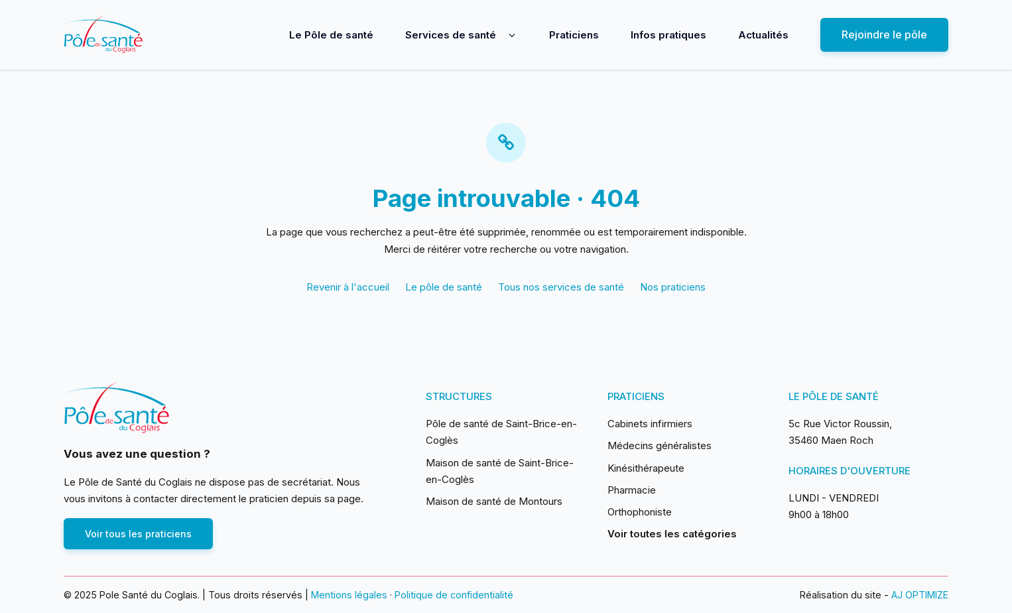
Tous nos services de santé (561, 287)
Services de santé (450, 35)
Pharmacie (631, 490)
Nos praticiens (673, 287)
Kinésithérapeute (645, 468)
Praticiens (574, 35)
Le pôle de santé (443, 287)
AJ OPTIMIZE (919, 594)
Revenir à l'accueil (347, 287)
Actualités (763, 35)
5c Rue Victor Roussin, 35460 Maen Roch (840, 431)
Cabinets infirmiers (649, 423)
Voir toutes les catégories (672, 533)
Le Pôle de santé (331, 35)
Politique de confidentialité (454, 594)
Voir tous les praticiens (138, 533)
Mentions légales (349, 594)
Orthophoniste (639, 512)
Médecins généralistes (659, 445)
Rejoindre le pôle (884, 34)
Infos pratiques (668, 35)
